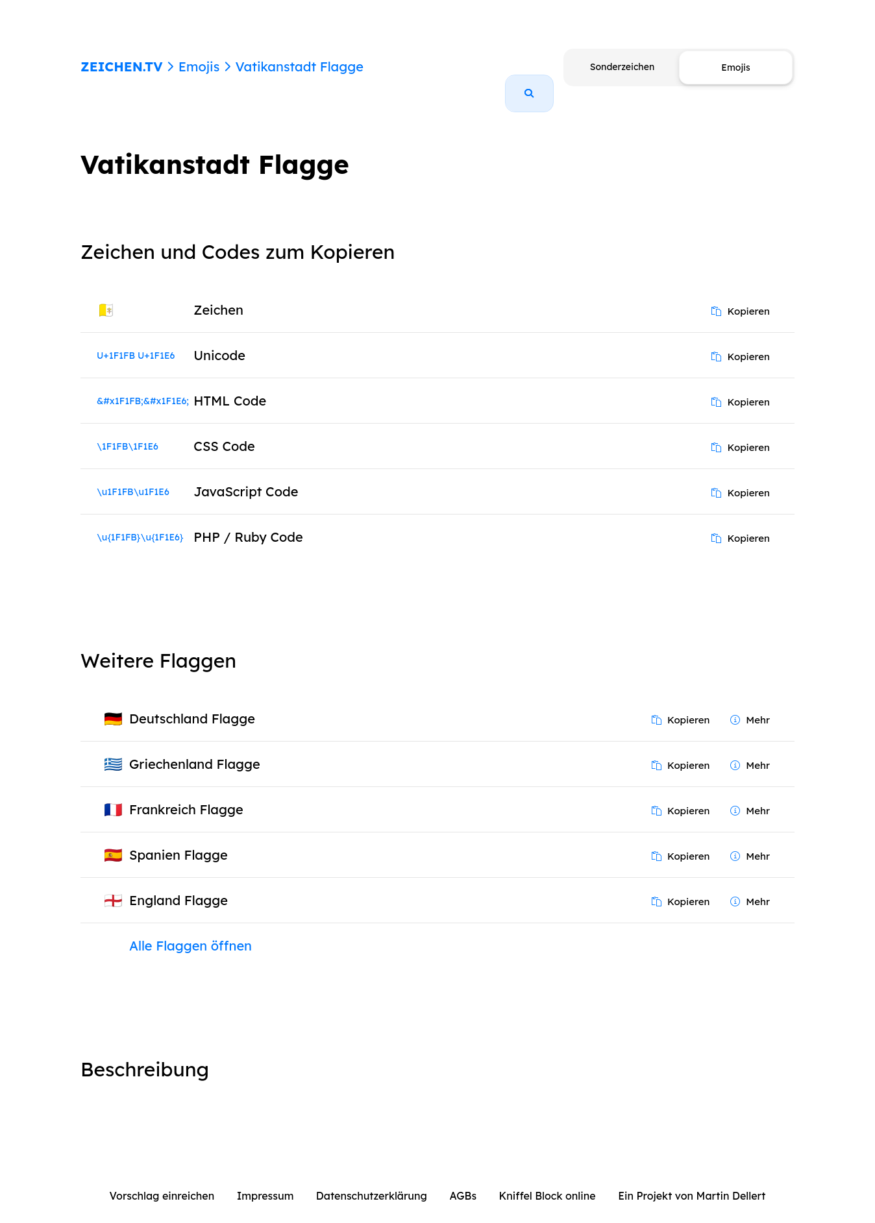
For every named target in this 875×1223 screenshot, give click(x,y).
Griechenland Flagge (194, 749)
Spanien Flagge (178, 840)
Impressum (265, 1180)
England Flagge (178, 885)
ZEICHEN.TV (121, 66)
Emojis (199, 66)
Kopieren (740, 296)
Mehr (750, 705)
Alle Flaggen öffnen (190, 931)
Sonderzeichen (622, 67)
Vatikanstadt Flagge (299, 66)
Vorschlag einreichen (162, 1180)
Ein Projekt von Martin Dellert (691, 1180)
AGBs (462, 1180)
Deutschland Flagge (192, 704)
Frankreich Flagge (186, 794)
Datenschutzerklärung (371, 1180)
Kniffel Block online (547, 1180)
